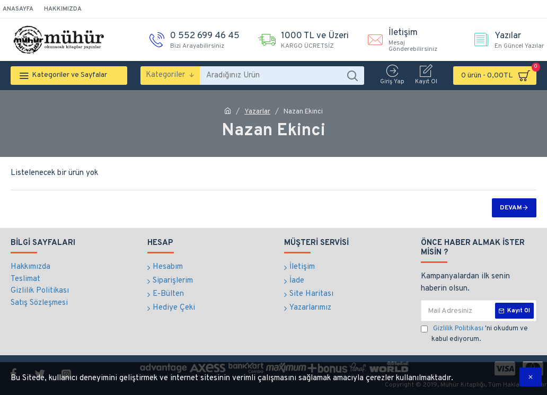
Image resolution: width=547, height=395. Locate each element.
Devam (511, 208)
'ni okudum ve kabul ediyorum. (474, 334)
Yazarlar (257, 112)
